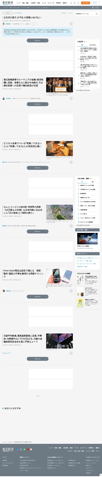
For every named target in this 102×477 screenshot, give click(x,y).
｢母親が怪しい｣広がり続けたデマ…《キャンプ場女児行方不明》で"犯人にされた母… (88, 83)
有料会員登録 (85, 2)
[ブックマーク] (71, 24)
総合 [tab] (82, 45)
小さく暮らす (83, 214)
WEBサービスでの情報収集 (9, 468)
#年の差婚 (79, 258)
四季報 (58, 3)
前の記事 (64, 13)
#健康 (85, 266)
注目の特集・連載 (82, 230)
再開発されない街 (84, 197)
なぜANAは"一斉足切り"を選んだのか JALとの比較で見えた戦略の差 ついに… (88, 58)
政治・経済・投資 (15, 7)
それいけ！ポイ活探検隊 (86, 222)
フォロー (34, 23)
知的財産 (33, 468)
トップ (18, 3)
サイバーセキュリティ (8, 451)
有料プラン (89, 453)
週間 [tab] (93, 182)
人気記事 (33, 3)
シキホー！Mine (24, 458)
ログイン (95, 2)
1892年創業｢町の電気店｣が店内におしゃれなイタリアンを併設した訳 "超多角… (88, 50)
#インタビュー (80, 261)
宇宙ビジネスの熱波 (83, 246)
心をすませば (88, 288)
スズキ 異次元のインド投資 (87, 218)
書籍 (64, 3)
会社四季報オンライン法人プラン (56, 451)
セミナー (50, 3)
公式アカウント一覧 (38, 465)
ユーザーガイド (90, 458)
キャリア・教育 (25, 7)
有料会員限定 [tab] (93, 45)
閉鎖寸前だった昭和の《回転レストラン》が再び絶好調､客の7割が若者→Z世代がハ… (88, 74)
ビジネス (5, 7)
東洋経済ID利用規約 (58, 468)
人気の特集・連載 (83, 178)
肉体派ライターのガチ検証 (87, 185)
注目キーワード (81, 253)
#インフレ (89, 263)
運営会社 (21, 465)
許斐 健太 (8, 24)
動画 (38, 3)
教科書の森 (71, 453)
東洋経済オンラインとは (82, 13)
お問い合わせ (79, 468)
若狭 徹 (4, 225)
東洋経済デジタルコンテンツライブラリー (31, 456)
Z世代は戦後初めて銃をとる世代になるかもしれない (91, 278)
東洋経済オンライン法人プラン (55, 448)
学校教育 (4, 448)
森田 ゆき (4, 162)
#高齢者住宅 (80, 266)
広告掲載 (48, 465)
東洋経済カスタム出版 (74, 451)
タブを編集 (96, 7)
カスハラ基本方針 (69, 468)
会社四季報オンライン (25, 451)
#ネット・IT (95, 258)
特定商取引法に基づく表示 (44, 468)
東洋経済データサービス (53, 453)
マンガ (44, 3)
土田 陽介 (8, 98)
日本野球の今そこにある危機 (87, 189)
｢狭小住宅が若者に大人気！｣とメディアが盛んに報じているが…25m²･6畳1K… (88, 66)
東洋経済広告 (72, 448)
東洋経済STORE (24, 453)
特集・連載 (25, 3)
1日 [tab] (82, 181)
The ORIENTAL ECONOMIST (27, 448)
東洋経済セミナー (52, 456)
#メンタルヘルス (81, 263)
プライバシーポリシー (24, 468)
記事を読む (38, 40)
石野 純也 (8, 291)
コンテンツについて (91, 451)
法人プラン (89, 456)
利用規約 (88, 461)
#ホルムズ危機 (87, 258)
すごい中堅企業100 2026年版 (87, 201)
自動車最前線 (83, 209)
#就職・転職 (88, 261)
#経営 (94, 263)
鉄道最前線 (83, 193)
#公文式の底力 (18, 13)
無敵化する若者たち (90, 299)
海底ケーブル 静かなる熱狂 (87, 205)
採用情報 (28, 465)
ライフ (33, 7)
